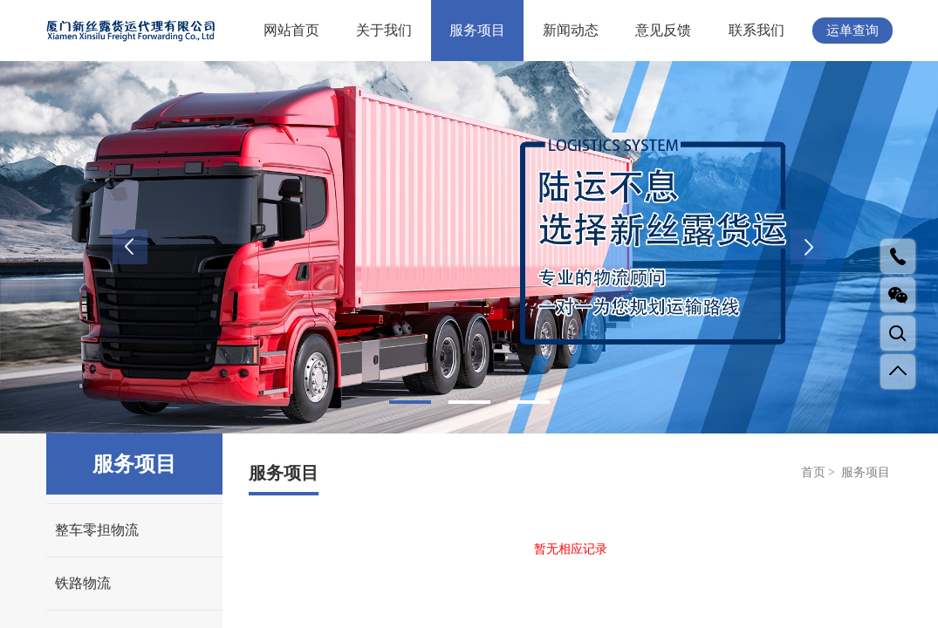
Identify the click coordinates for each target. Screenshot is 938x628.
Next (808, 246)
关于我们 (384, 30)
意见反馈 (663, 30)
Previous (130, 246)
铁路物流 (83, 583)
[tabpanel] (469, 247)
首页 (813, 472)
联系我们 (756, 30)
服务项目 (477, 30)
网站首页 (291, 30)
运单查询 (852, 31)
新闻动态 (571, 30)
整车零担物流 (97, 529)
